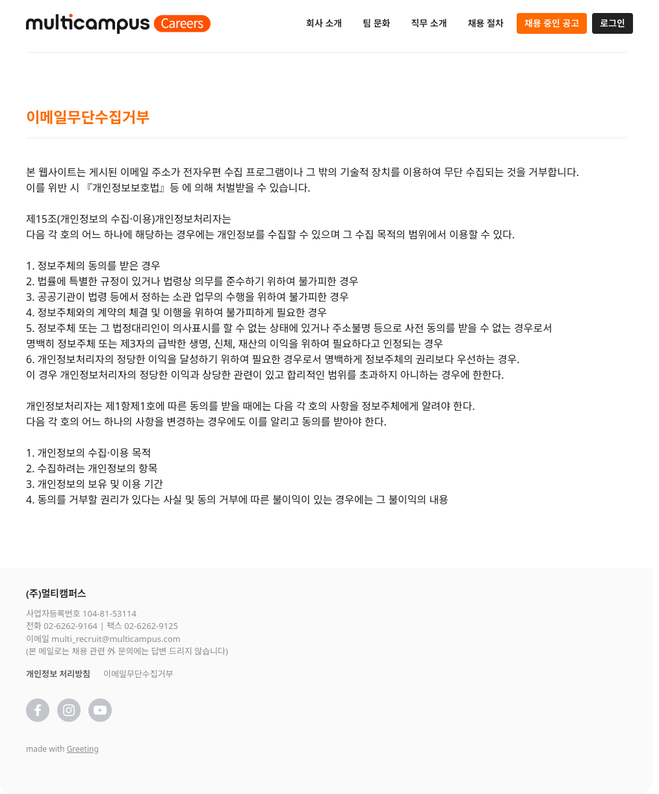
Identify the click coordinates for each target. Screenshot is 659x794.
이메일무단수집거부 (138, 674)
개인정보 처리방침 (58, 674)
